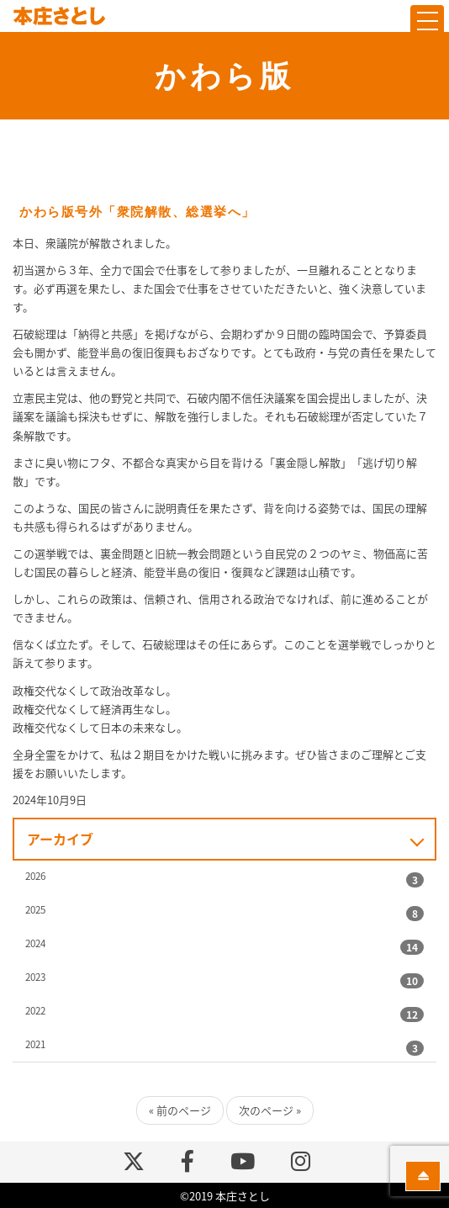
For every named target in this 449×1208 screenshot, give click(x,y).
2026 (35, 875)
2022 (35, 1010)
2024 (35, 943)
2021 (35, 1044)
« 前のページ (180, 1110)
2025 (35, 909)
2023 (35, 976)
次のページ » (270, 1110)
